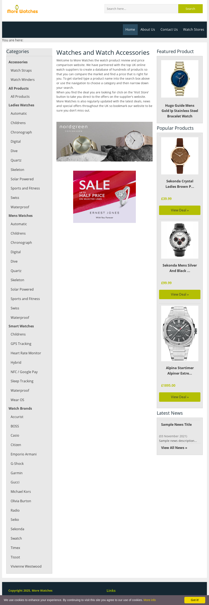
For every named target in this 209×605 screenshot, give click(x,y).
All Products (20, 96)
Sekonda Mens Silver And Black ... (180, 268)
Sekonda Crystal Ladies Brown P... (180, 184)
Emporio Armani (23, 454)
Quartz (16, 160)
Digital (15, 141)
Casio (15, 435)
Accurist (17, 416)
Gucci (15, 482)
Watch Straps (21, 70)
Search (190, 9)
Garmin (16, 473)
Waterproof (20, 207)
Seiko (15, 519)
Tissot (15, 557)
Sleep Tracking (22, 381)
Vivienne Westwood (26, 566)
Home (131, 29)
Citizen (16, 444)
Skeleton (17, 169)
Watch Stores (194, 29)
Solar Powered (22, 179)
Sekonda (17, 529)
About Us (149, 29)
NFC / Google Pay (24, 372)
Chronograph (21, 132)
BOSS (15, 426)
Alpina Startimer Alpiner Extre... (180, 371)
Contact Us (169, 29)
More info (150, 600)
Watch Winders (22, 79)
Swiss (15, 197)
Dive (14, 151)
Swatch (16, 538)
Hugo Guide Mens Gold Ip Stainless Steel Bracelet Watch (180, 89)
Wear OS (17, 400)
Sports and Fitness (25, 188)
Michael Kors (21, 491)
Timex (15, 547)
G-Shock (17, 463)
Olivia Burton (21, 501)
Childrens (18, 123)
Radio (15, 510)
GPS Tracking (21, 343)
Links (111, 590)
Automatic (19, 113)
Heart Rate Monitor (26, 353)
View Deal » (180, 210)
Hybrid (16, 362)
